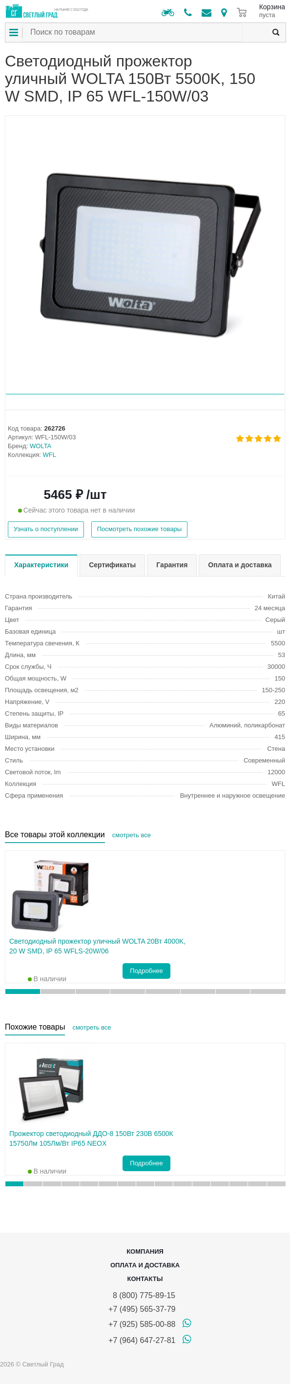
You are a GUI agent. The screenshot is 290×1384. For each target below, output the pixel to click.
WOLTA (40, 446)
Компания (145, 1251)
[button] (145, 394)
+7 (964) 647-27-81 (141, 1340)
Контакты (145, 1278)
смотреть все (131, 835)
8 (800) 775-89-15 (141, 1295)
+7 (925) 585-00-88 (141, 1324)
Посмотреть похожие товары (139, 529)
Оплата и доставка (145, 1265)
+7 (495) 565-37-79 (141, 1309)
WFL (49, 454)
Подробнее (146, 970)
